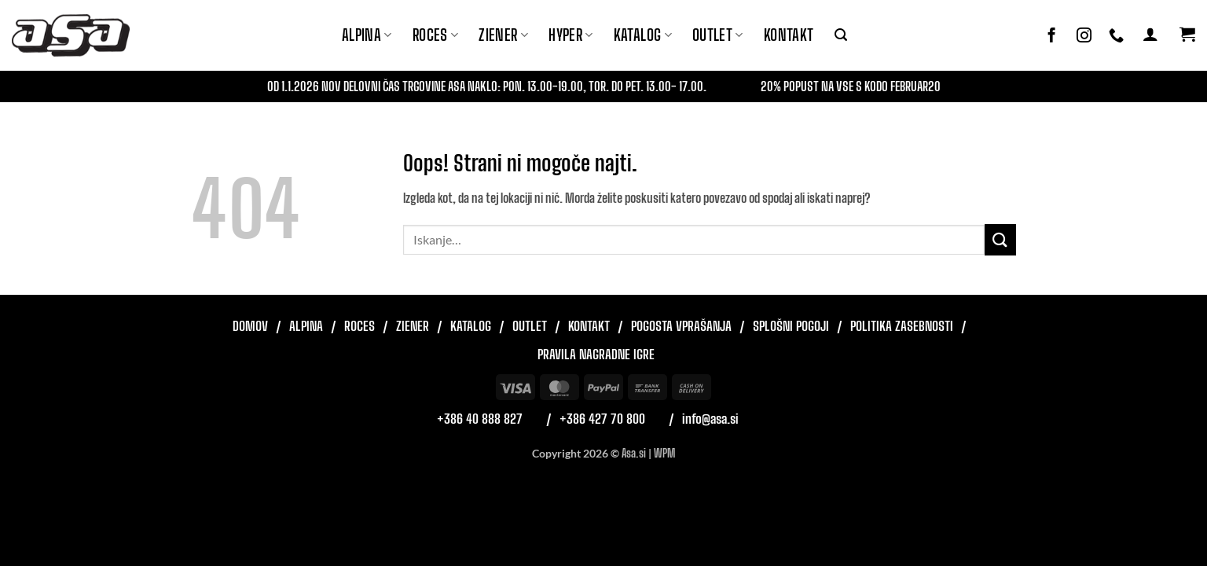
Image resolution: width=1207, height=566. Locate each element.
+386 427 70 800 (602, 418)
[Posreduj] (1000, 239)
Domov (250, 326)
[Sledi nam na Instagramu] (1084, 36)
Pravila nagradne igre (596, 354)
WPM (664, 453)
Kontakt (789, 35)
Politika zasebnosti (901, 326)
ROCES (436, 35)
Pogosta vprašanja (681, 326)
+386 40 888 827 (480, 418)
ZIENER (503, 35)
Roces (359, 326)
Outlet (717, 35)
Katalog (643, 35)
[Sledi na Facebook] (1051, 36)
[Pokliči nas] (1116, 36)
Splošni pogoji (791, 326)
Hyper (570, 35)
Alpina (367, 35)
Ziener (412, 326)
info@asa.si (710, 418)
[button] (841, 35)
